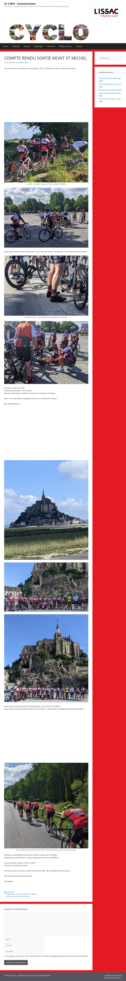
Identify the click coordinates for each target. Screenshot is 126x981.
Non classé (10, 892)
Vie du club (51, 46)
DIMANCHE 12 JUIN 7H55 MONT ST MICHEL (21, 894)
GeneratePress (45, 975)
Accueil (5, 46)
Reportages (39, 46)
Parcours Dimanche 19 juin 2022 (17, 896)
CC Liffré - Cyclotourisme (20, 3)
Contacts (79, 46)
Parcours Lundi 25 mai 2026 (110, 90)
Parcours (27, 46)
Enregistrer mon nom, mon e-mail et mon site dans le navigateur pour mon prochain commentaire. (47, 956)
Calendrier (16, 46)
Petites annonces (65, 46)
